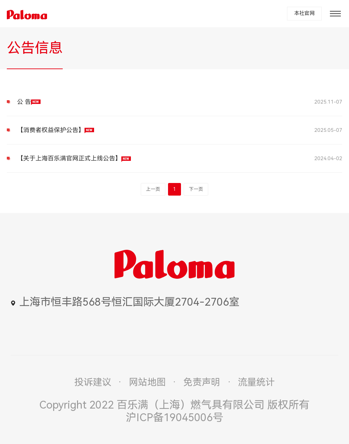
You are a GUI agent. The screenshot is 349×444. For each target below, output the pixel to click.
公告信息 (35, 48)
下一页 (196, 189)
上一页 (153, 189)
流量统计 (256, 382)
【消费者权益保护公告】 (55, 130)
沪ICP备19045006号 (174, 417)
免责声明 (201, 382)
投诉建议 (92, 382)
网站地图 (147, 382)
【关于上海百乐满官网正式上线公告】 (74, 158)
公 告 (29, 101)
